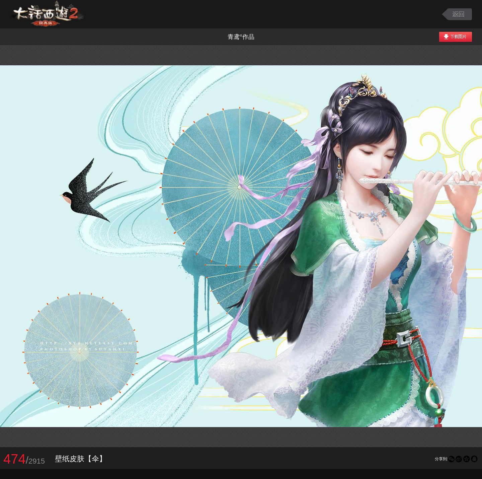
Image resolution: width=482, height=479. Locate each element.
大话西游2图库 (47, 14)
